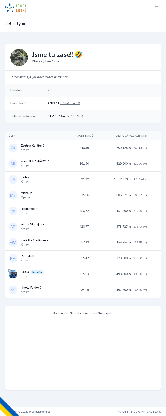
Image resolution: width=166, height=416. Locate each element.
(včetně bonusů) (70, 103)
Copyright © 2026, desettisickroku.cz (27, 411)
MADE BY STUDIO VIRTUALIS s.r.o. (139, 411)
